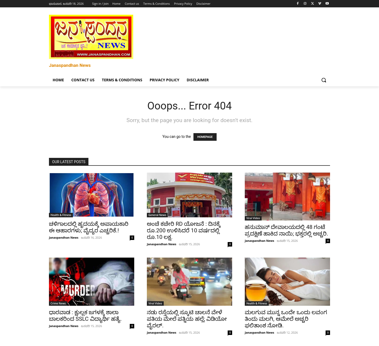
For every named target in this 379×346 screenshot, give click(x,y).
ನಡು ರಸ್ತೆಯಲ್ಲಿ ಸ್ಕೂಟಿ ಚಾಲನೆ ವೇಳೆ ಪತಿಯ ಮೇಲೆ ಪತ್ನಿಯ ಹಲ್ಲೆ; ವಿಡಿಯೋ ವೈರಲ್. (187, 319)
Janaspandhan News (63, 237)
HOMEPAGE (205, 137)
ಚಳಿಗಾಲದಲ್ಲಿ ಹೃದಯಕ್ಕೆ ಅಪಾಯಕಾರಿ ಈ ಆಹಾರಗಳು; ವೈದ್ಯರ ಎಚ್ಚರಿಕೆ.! (88, 227)
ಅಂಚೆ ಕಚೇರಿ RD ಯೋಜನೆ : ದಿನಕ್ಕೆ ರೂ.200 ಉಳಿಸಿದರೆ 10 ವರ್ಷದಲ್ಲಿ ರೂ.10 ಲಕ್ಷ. (184, 230)
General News (157, 215)
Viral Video (253, 218)
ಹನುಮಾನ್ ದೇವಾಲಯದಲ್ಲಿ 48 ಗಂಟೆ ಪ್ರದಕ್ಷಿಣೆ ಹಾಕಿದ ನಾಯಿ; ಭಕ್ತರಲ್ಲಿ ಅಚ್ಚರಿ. (286, 230)
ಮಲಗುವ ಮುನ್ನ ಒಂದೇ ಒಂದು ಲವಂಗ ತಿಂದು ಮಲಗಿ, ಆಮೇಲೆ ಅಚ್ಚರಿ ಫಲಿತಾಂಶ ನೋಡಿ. (286, 319)
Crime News (58, 303)
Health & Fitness (61, 215)
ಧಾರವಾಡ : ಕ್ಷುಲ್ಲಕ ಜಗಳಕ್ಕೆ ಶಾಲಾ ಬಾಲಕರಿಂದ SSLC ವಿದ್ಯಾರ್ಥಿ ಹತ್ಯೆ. (85, 315)
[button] (323, 80)
